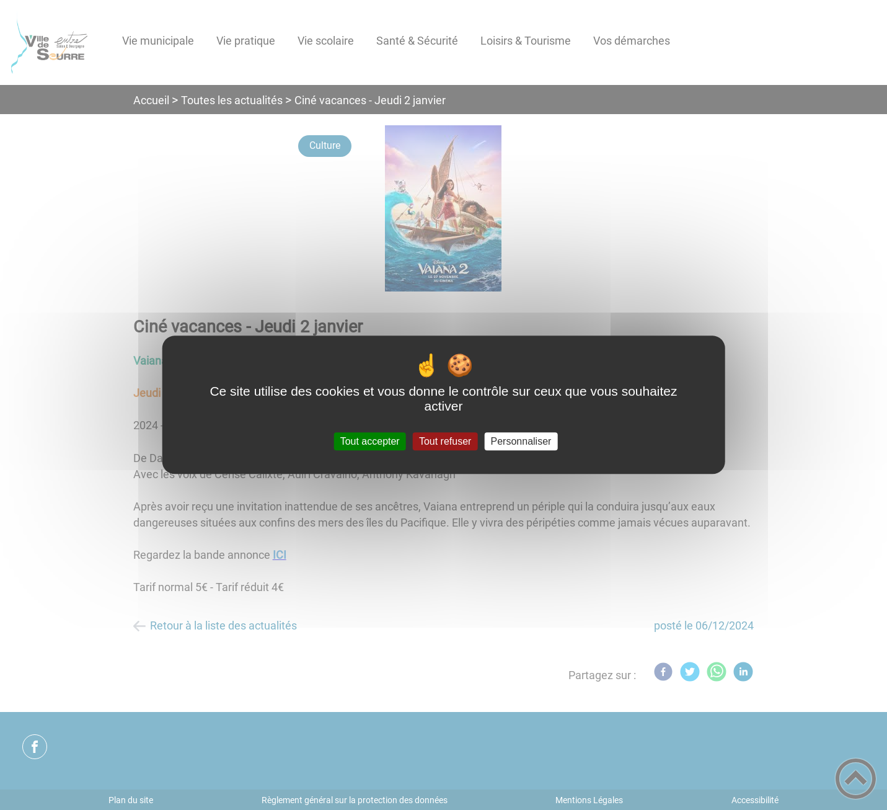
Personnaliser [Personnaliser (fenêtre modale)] (521, 441)
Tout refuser (445, 441)
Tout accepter (370, 441)
